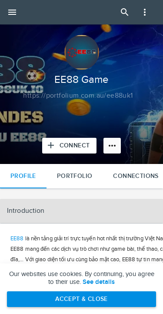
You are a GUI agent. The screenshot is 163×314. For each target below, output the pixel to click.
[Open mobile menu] (12, 12)
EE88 (16, 238)
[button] (81, 211)
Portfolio (75, 176)
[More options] (112, 146)
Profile (23, 176)
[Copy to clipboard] (78, 96)
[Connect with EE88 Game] (69, 146)
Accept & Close (81, 299)
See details (99, 282)
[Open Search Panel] (124, 12)
